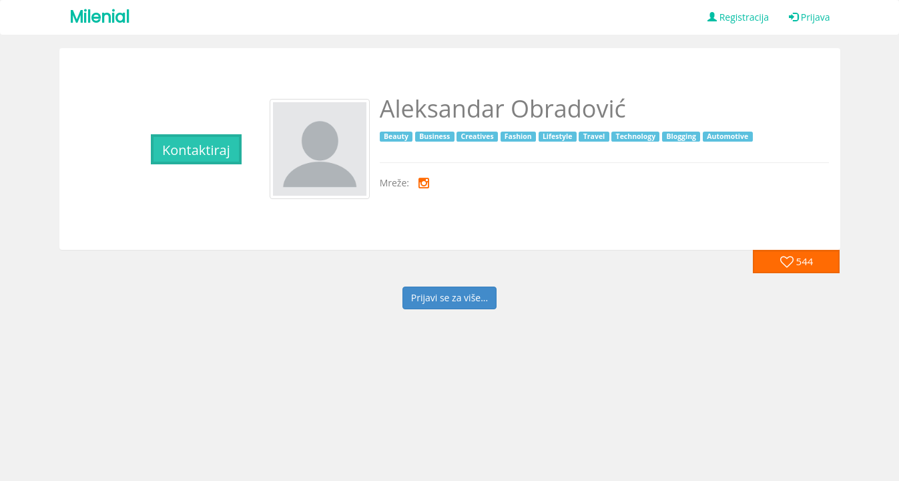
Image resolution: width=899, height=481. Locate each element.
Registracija (738, 17)
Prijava (809, 17)
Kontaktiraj (196, 150)
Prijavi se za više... (449, 297)
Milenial (99, 17)
